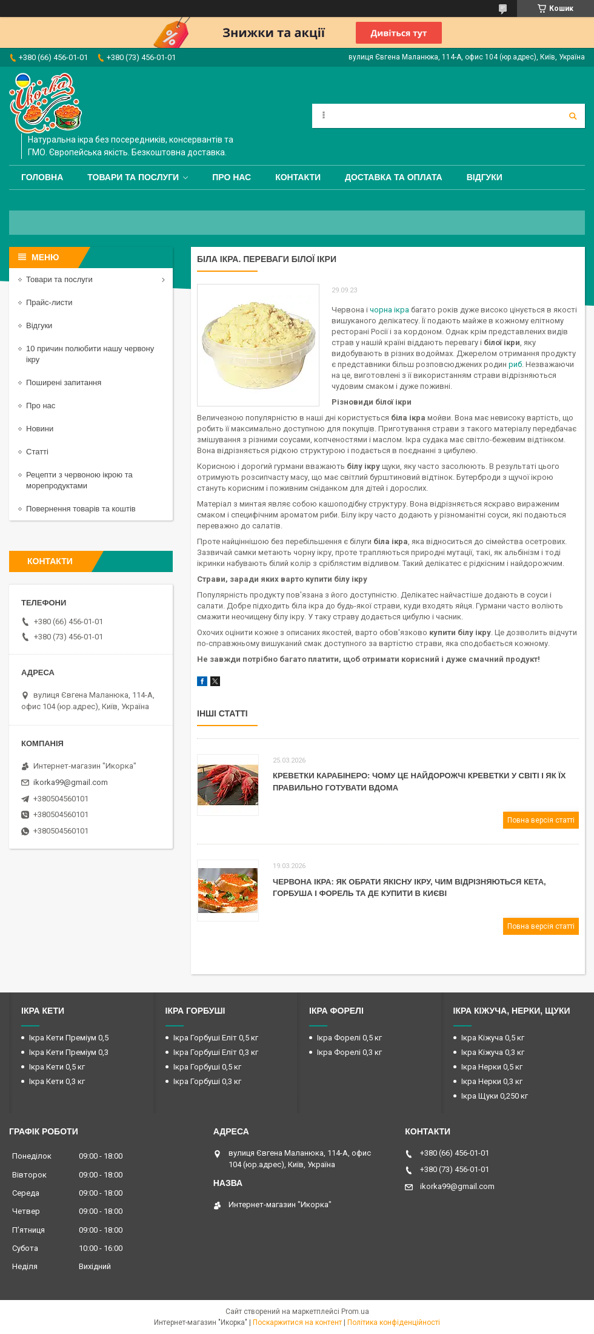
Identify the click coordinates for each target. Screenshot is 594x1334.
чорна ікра (389, 309)
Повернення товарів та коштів (81, 508)
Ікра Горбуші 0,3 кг (207, 1081)
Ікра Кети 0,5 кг (57, 1066)
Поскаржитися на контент (297, 1322)
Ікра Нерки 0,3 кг (491, 1081)
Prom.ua (355, 1311)
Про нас (231, 177)
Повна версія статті (541, 820)
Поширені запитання (63, 382)
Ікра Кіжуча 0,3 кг (492, 1052)
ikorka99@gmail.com (70, 782)
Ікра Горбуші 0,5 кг (207, 1066)
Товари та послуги (133, 177)
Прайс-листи (49, 302)
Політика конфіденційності (393, 1322)
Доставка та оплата (393, 177)
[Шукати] (573, 116)
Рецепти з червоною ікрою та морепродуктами (79, 480)
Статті (37, 451)
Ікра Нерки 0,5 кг (491, 1066)
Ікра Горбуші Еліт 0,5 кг (215, 1037)
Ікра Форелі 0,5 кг (349, 1037)
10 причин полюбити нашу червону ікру (90, 354)
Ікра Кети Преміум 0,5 (68, 1037)
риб (515, 364)
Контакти (298, 177)
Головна (42, 177)
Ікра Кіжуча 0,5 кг (492, 1037)
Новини (39, 428)
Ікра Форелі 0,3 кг (349, 1052)
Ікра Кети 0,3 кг (57, 1081)
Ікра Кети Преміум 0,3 (68, 1052)
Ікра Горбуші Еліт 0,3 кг (215, 1052)
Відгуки (484, 177)
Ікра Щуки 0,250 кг (494, 1095)
